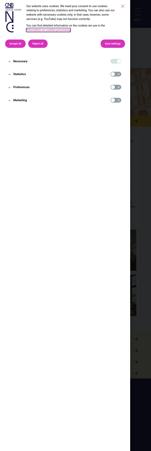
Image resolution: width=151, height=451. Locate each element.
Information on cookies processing (48, 30)
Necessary (20, 61)
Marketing (20, 100)
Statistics (19, 74)
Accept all (15, 43)
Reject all (38, 43)
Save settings (113, 43)
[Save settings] (122, 6)
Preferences (21, 87)
